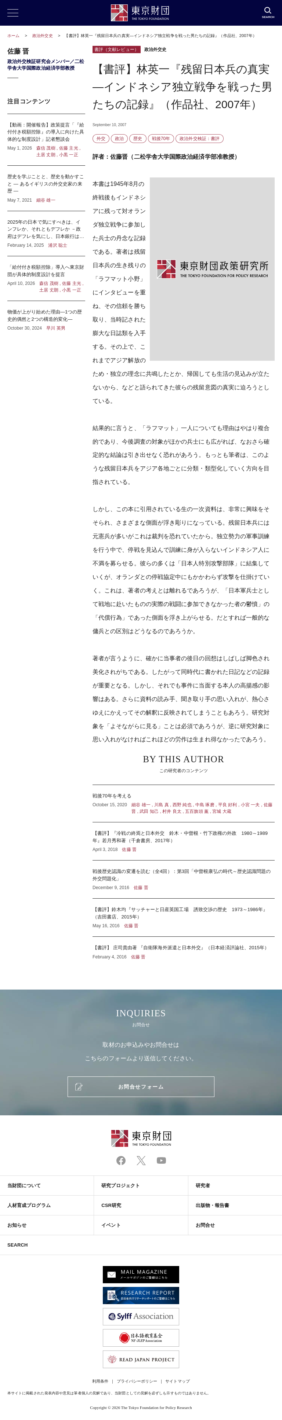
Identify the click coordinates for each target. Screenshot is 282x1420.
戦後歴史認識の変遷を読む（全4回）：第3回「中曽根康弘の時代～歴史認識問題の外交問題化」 (184, 879)
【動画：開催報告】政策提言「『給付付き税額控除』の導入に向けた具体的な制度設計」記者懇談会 (46, 140)
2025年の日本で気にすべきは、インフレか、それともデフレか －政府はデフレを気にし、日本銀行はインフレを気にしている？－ (46, 233)
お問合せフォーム (141, 1087)
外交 (101, 138)
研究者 (203, 1185)
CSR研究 (111, 1205)
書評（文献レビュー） (116, 49)
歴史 (137, 138)
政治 (119, 138)
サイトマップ (177, 1381)
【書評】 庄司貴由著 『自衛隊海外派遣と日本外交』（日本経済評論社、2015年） (184, 948)
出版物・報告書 (212, 1205)
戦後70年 (161, 138)
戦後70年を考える (184, 803)
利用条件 (100, 1381)
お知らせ (16, 1225)
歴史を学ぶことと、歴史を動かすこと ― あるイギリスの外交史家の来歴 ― (46, 188)
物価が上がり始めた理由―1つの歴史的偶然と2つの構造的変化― (46, 316)
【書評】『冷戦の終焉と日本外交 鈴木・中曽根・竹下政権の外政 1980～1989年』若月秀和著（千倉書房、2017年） (184, 841)
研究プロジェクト (120, 1185)
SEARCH (17, 1245)
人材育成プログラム (29, 1205)
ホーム (13, 35)
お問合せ (205, 1225)
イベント (110, 1225)
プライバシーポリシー (137, 1381)
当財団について (24, 1185)
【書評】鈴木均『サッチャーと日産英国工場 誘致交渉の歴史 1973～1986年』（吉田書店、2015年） (184, 917)
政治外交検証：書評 (200, 138)
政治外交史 (43, 35)
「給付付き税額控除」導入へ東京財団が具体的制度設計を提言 (46, 278)
